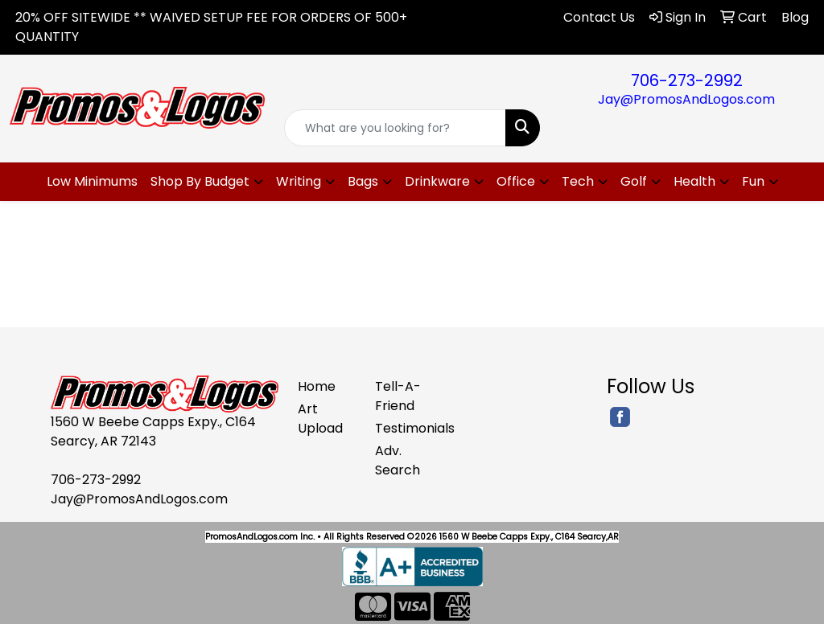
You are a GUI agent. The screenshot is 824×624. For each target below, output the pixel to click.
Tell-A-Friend (398, 396)
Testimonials (404, 428)
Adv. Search (397, 460)
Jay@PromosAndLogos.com (686, 99)
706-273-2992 (687, 80)
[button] (207, 181)
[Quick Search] (394, 127)
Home (317, 386)
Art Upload (320, 418)
